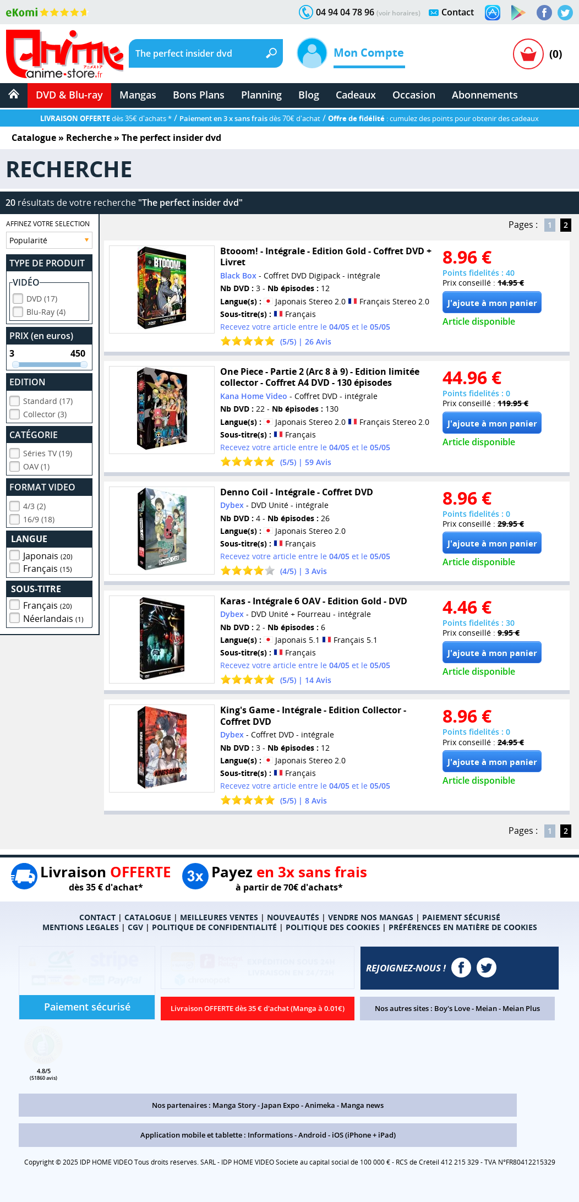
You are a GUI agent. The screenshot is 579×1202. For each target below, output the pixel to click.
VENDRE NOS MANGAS (370, 917)
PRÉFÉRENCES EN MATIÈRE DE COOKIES (463, 927)
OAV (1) (36, 465)
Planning (261, 94)
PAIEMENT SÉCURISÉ (461, 917)
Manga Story (234, 1105)
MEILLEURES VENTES (219, 917)
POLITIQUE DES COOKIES (333, 927)
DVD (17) (41, 297)
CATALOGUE (147, 917)
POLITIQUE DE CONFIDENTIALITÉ (214, 927)
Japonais (48, 554)
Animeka (320, 1105)
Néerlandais (53, 617)
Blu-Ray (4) (45, 310)
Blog (308, 94)
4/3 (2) (34, 504)
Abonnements (485, 94)
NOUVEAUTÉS (293, 917)
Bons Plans (199, 94)
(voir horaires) (398, 13)
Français (47, 567)
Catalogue (34, 138)
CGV (135, 927)
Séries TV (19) (47, 451)
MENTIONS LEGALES (80, 927)
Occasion (413, 94)
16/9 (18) (38, 517)
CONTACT (97, 917)
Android (312, 1135)
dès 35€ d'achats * (106, 118)
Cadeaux (356, 94)
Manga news (362, 1105)
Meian (486, 1008)
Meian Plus (521, 1008)
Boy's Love (452, 1008)
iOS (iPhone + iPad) (364, 1135)
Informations (270, 1135)
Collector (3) (45, 412)
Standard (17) (48, 399)
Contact (457, 12)
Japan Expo (280, 1105)
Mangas (137, 94)
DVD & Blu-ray (69, 94)
